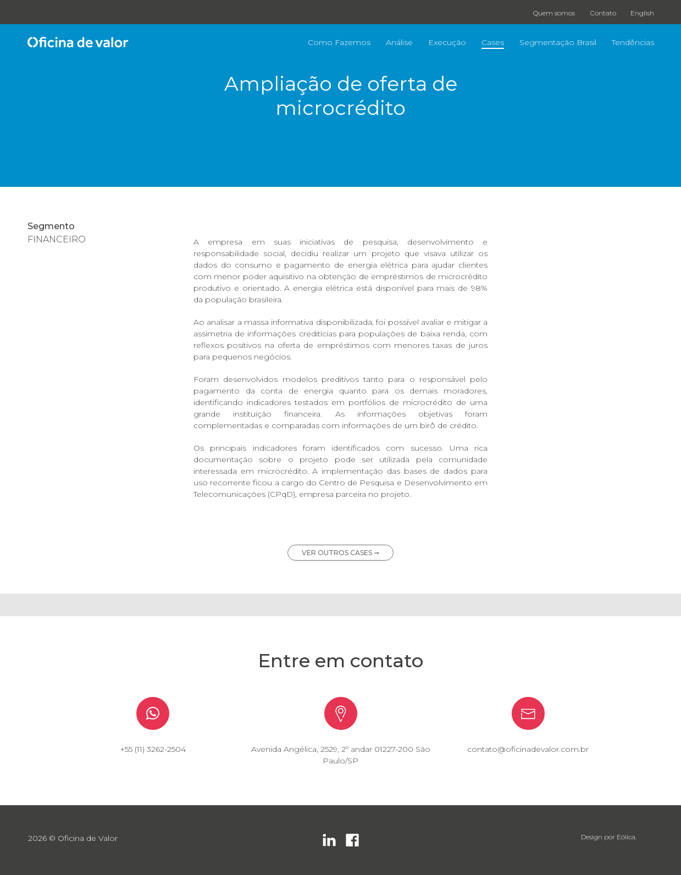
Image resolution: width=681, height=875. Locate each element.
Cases (492, 42)
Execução (447, 42)
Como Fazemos (339, 42)
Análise (399, 42)
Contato (603, 13)
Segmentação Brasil (557, 42)
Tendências (633, 42)
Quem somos (554, 13)
